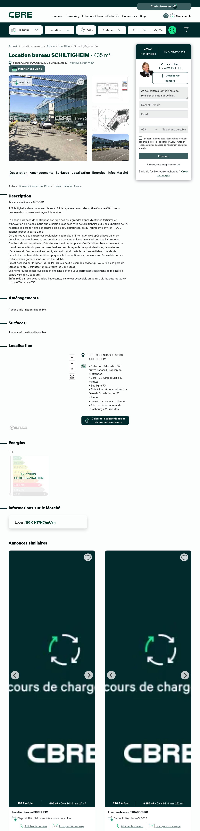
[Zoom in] (72, 358)
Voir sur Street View (82, 62)
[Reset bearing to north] (72, 369)
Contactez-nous (164, 6)
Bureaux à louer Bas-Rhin (34, 186)
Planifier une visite (27, 68)
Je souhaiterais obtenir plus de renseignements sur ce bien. (163, 93)
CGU (177, 164)
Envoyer (163, 156)
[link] (33, 826)
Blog (143, 16)
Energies (98, 172)
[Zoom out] (72, 363)
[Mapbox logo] (18, 427)
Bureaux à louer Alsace (67, 186)
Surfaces (62, 172)
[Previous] (15, 675)
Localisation (80, 172)
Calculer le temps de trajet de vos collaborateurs (105, 420)
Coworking (72, 16)
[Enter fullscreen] (72, 376)
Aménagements (42, 172)
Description (18, 172)
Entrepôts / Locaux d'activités (100, 16)
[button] (28, 30)
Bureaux (57, 16)
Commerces (129, 16)
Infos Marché (118, 172)
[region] (43, 392)
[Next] (88, 675)
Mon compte (180, 15)
